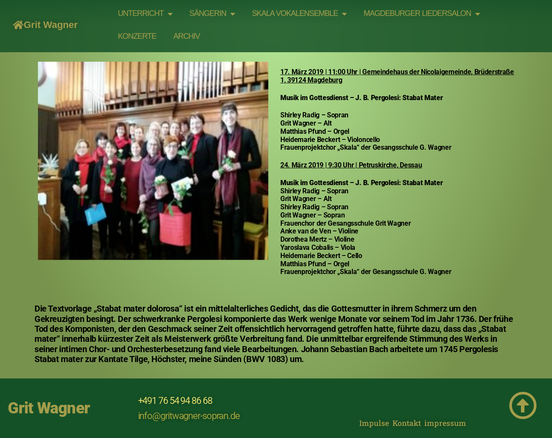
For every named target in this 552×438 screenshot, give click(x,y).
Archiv (186, 31)
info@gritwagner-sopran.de (189, 415)
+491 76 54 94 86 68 (175, 400)
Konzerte (137, 31)
